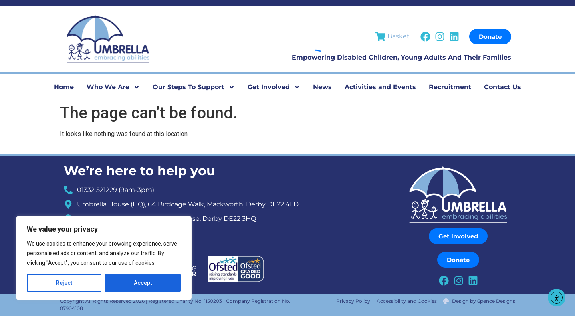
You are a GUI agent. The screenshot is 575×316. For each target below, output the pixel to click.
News (322, 87)
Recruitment (450, 87)
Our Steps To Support (194, 87)
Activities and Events (380, 87)
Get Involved (274, 87)
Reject (64, 283)
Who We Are (113, 87)
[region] (104, 258)
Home (64, 87)
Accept (143, 283)
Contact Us (502, 87)
